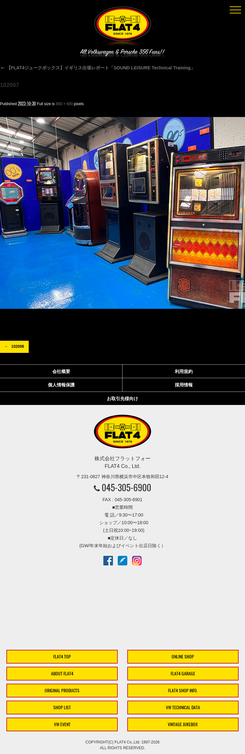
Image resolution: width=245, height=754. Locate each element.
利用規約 (184, 371)
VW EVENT (62, 724)
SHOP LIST (62, 707)
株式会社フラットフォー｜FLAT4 (122, 27)
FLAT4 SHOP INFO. (183, 691)
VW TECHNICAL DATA (183, 707)
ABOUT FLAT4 (62, 674)
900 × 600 (64, 104)
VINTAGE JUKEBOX (183, 724)
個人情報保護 (61, 384)
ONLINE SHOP (183, 657)
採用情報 (184, 384)
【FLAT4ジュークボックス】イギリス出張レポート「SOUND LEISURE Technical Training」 (97, 67)
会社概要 (61, 371)
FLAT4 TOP (62, 657)
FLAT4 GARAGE (183, 674)
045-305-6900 (126, 487)
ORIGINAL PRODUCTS (62, 691)
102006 (17, 346)
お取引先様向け (122, 398)
